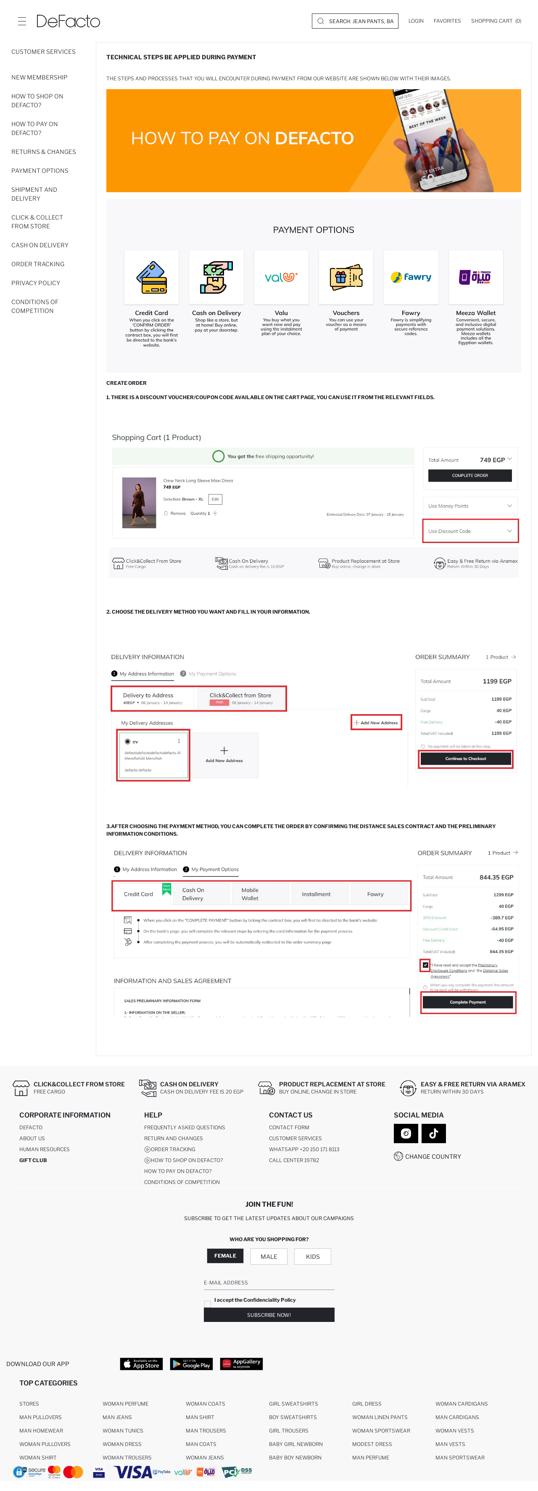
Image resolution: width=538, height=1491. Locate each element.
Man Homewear (41, 1430)
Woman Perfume (125, 1404)
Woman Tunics (123, 1430)
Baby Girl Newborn (296, 1444)
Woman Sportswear (381, 1430)
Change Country (433, 1156)
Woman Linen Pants (380, 1417)
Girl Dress (367, 1404)
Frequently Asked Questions (184, 1127)
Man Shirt (200, 1417)
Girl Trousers (289, 1430)
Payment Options (40, 170)
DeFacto (30, 1127)
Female (225, 1256)
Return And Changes (173, 1138)
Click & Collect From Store (37, 222)
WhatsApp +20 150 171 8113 (304, 1149)
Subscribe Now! (269, 1315)
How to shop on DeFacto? (37, 101)
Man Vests (450, 1444)
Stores (29, 1404)
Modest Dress (372, 1444)
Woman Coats (205, 1404)
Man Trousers (206, 1430)
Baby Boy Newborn (295, 1457)
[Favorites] (447, 21)
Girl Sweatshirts (293, 1404)
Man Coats (201, 1444)
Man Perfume (370, 1457)
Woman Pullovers (45, 1444)
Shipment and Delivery (34, 194)
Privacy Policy (35, 282)
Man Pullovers (40, 1417)
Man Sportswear (460, 1457)
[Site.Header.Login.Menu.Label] (22, 21)
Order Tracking (37, 263)
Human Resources (44, 1149)
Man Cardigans (457, 1417)
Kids (313, 1256)
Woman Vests (454, 1430)
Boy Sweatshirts (293, 1417)
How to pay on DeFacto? (34, 128)
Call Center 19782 (294, 1160)
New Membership (39, 77)
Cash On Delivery (40, 245)
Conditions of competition (34, 306)
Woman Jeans (205, 1457)
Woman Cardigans (461, 1404)
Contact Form (289, 1127)
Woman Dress (122, 1444)
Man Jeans (117, 1417)
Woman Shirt (38, 1457)
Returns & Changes (43, 151)
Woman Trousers (127, 1457)
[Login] (416, 21)
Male (269, 1256)
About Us (32, 1138)
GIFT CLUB (33, 1160)
